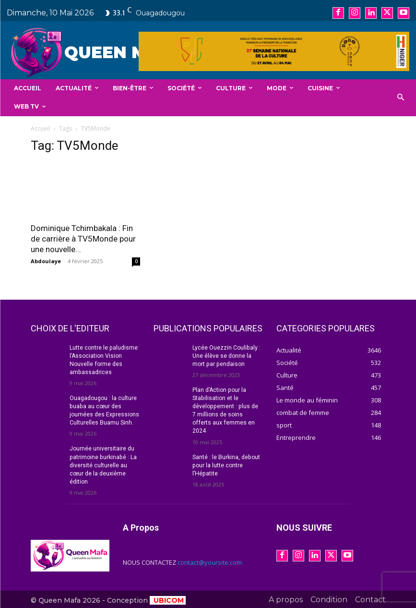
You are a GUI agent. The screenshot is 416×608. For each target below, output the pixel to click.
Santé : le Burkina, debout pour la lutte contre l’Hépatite (226, 456)
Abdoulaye (46, 261)
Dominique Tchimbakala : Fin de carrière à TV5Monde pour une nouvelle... (83, 238)
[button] (400, 97)
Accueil (40, 128)
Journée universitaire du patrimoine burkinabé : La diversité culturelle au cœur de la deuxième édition (102, 464)
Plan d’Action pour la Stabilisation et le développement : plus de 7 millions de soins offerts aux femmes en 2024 (227, 406)
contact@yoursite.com (210, 561)
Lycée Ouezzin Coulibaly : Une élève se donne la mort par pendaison (226, 355)
